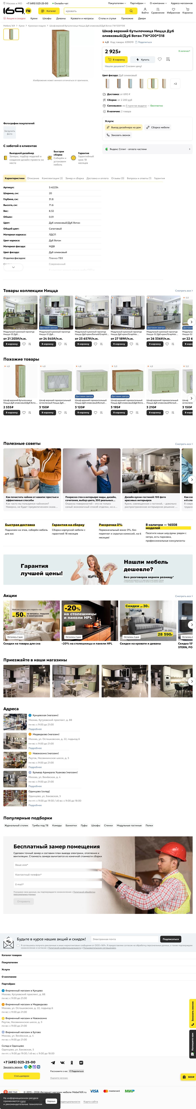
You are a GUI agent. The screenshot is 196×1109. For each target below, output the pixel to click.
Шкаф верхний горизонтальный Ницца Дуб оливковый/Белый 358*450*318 (162, 401)
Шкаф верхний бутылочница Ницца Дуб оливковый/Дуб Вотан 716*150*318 (20, 401)
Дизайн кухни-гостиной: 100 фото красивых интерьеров (145, 499)
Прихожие (127, 18)
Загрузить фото (9, 132)
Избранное (173, 11)
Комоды (57, 825)
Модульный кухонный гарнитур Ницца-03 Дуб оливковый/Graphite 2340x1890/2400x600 (18, 333)
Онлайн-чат (61, 3)
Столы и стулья (107, 18)
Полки (149, 825)
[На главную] (17, 11)
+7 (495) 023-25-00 (37, 3)
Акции (10, 595)
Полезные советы (22, 443)
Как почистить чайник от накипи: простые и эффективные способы (32, 499)
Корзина (187, 11)
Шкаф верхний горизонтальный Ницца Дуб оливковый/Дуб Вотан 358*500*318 (127, 401)
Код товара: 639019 (122, 42)
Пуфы (84, 825)
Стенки (108, 825)
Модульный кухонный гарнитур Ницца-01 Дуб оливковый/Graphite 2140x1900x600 (54, 333)
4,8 (8, 366)
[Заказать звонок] (192, 1013)
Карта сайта (91, 1101)
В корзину (119, 59)
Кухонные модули (37, 25)
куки (23, 1101)
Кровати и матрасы (82, 18)
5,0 (8, 297)
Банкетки (71, 825)
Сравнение (157, 11)
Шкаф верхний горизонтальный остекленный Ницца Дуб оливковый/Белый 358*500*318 (55, 401)
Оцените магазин (59, 1078)
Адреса (11, 708)
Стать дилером (21, 1076)
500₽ (191, 1077)
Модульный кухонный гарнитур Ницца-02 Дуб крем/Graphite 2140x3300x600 (162, 333)
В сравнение (30, 344)
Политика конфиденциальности (61, 1101)
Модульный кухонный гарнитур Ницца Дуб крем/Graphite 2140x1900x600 (126, 333)
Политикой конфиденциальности (64, 948)
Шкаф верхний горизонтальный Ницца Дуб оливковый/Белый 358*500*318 (91, 401)
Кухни (34, 18)
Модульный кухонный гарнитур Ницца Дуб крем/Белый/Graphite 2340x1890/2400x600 (91, 333)
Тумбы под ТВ (40, 825)
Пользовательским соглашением (99, 948)
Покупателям (116, 3)
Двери (142, 18)
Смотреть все (183, 290)
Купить (145, 59)
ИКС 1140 (12, 1092)
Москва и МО (14, 3)
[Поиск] (131, 11)
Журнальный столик (16, 825)
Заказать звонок (120, 135)
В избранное (24, 344)
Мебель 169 (9, 25)
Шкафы (47, 18)
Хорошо (51, 1101)
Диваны (61, 18)
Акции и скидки (16, 18)
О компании (157, 3)
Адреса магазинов (182, 3)
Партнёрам (136, 3)
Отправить (23, 901)
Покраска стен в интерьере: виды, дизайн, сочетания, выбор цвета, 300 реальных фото (90, 499)
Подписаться (171, 939)
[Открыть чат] (192, 1044)
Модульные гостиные (129, 825)
